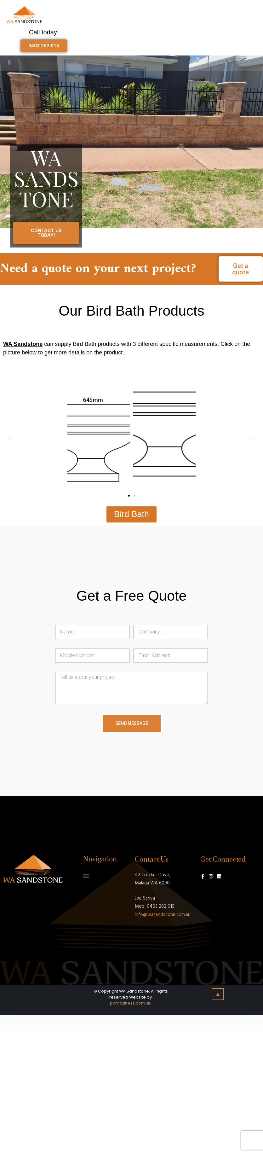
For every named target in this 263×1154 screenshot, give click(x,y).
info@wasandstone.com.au (163, 914)
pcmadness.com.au (131, 1003)
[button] (43, 45)
